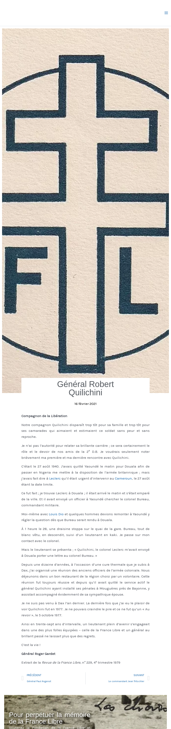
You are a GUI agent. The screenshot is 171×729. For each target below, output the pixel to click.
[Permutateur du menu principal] (166, 13)
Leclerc (55, 478)
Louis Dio (56, 514)
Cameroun (123, 478)
